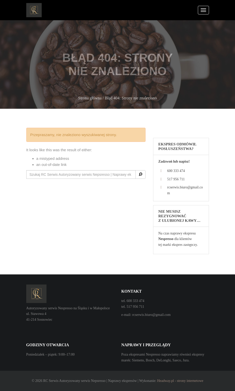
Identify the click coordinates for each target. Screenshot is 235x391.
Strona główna (90, 98)
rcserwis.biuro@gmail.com (151, 315)
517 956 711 (176, 179)
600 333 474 (176, 171)
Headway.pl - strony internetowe (180, 381)
